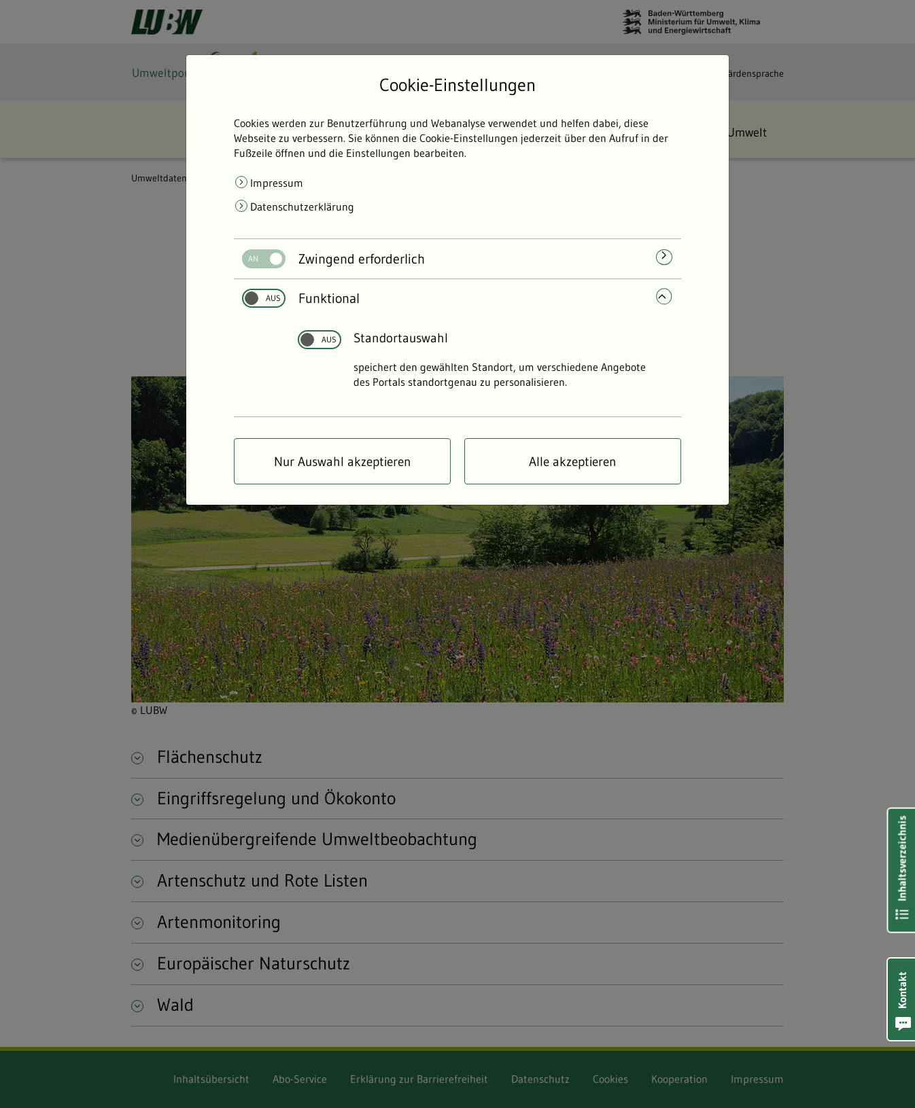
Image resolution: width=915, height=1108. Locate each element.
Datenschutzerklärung (302, 206)
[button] (901, 999)
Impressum (276, 183)
